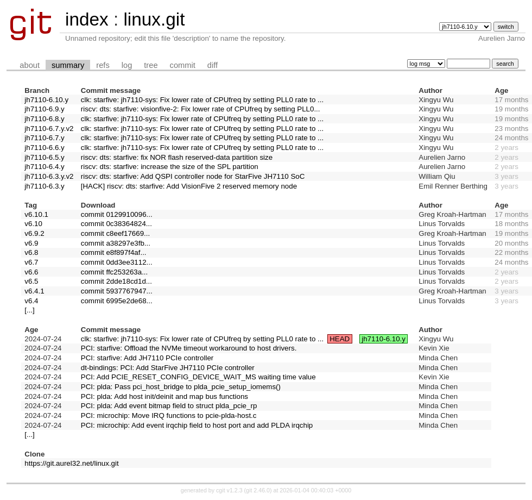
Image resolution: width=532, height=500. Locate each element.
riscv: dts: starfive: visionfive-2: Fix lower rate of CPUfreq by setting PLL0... (200, 109)
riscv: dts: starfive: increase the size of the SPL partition (169, 166)
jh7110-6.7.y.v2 (48, 128)
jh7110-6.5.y (44, 157)
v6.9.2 (34, 233)
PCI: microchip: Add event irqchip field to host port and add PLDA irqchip (197, 425)
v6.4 (31, 301)
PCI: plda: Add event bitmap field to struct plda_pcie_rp (169, 406)
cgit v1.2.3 (229, 490)
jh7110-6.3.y (44, 186)
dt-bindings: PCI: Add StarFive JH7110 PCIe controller (168, 368)
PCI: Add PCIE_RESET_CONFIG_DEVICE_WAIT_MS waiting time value (198, 377)
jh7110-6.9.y (44, 109)
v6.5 (31, 281)
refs (102, 65)
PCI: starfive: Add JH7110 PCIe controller (147, 358)
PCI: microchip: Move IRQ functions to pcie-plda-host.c (169, 415)
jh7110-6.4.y (44, 166)
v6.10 (33, 224)
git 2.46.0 (258, 490)
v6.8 (31, 252)
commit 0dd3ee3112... (117, 262)
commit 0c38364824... (116, 224)
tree (150, 65)
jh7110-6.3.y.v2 (48, 176)
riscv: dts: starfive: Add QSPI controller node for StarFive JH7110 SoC (193, 176)
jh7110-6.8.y (44, 119)
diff (212, 65)
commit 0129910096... (117, 214)
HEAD (340, 339)
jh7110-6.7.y (44, 138)
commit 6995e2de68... (117, 301)
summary (68, 65)
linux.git (154, 19)
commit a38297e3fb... (115, 243)
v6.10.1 (36, 214)
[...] (29, 310)
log (127, 65)
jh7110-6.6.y (44, 147)
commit (182, 65)
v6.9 (31, 243)
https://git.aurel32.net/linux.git (71, 463)
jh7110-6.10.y (46, 100)
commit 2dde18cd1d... (116, 281)
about (30, 65)
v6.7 (31, 262)
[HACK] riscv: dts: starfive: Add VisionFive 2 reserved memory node (189, 186)
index (87, 19)
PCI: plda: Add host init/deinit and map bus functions (164, 396)
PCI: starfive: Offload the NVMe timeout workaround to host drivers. (189, 348)
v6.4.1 (34, 291)
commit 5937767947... (117, 291)
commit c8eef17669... (115, 233)
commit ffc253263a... (114, 272)
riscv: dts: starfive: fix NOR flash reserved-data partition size (177, 157)
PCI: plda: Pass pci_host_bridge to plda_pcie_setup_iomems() (181, 387)
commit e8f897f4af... (114, 252)
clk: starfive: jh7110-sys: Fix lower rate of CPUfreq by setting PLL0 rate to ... (202, 100)
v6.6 (31, 272)
